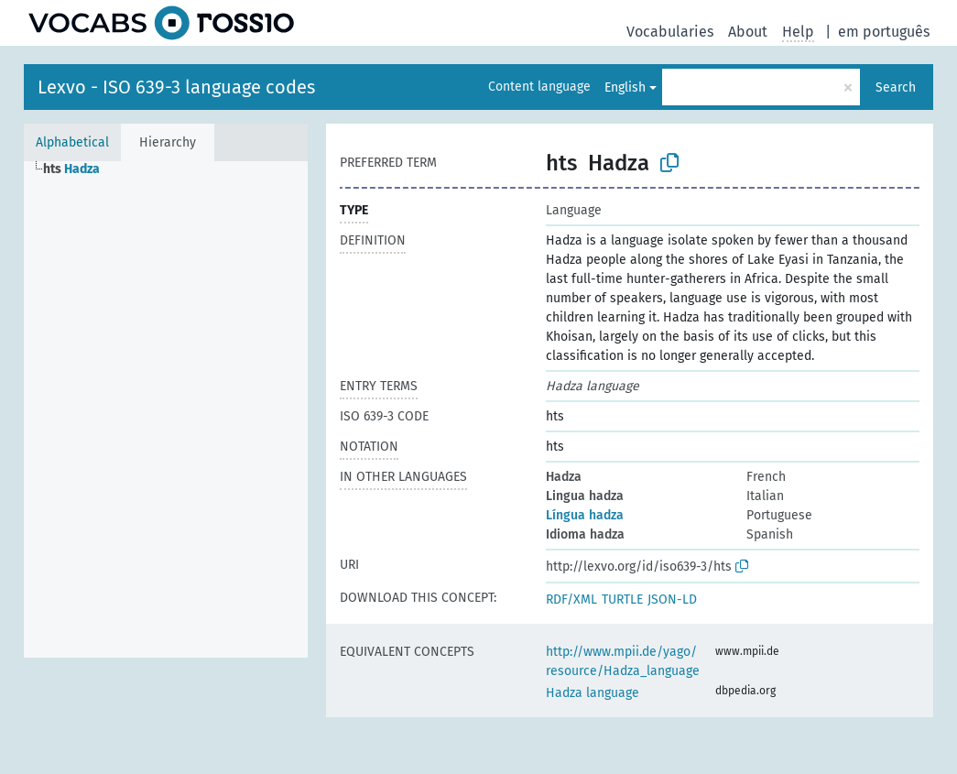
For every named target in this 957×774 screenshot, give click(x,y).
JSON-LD (672, 599)
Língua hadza (585, 515)
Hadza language (592, 693)
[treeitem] (79, 169)
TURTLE (622, 599)
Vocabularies (669, 31)
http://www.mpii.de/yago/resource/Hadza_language (623, 661)
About (747, 31)
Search (895, 87)
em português (884, 31)
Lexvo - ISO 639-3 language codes (176, 87)
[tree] (166, 409)
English (625, 87)
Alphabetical (72, 142)
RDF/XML (571, 599)
